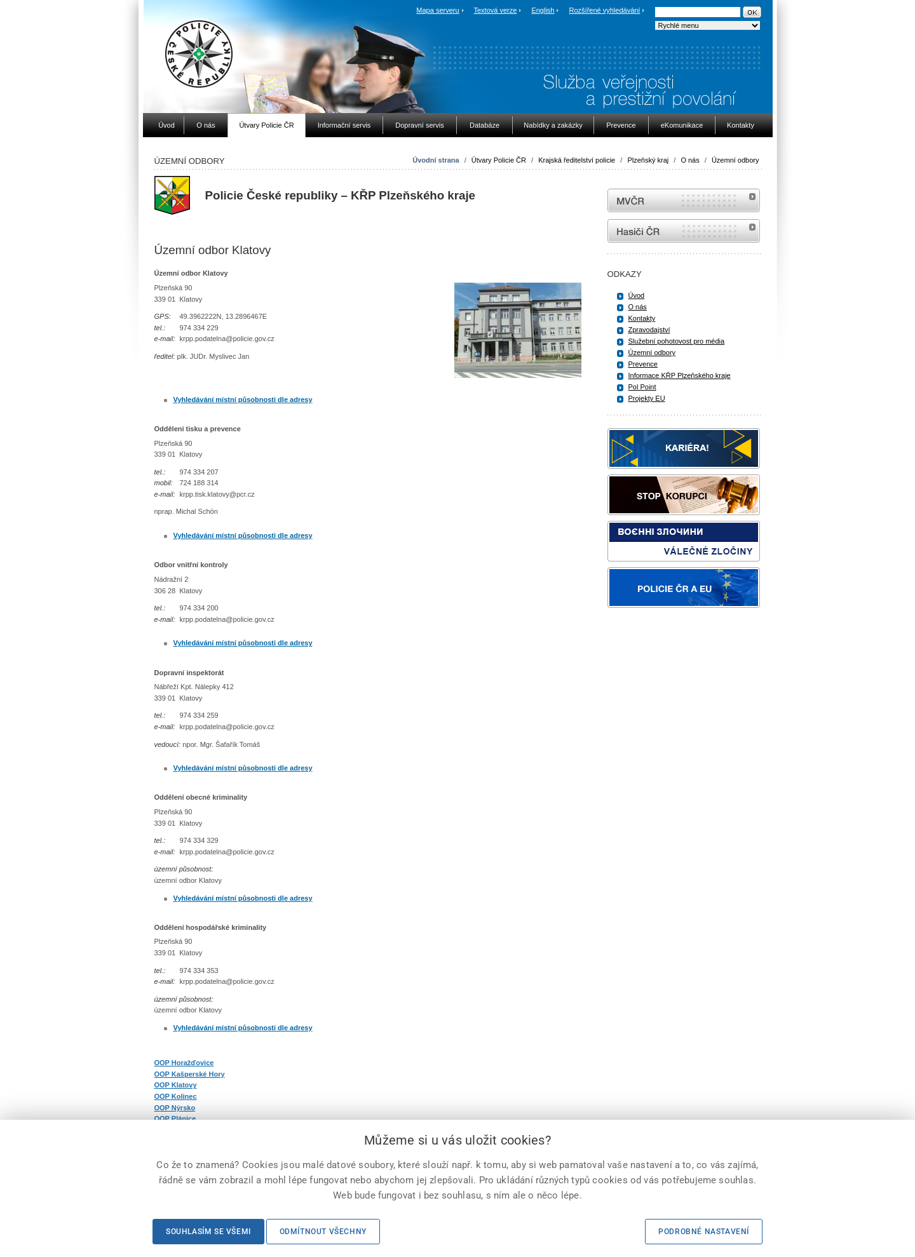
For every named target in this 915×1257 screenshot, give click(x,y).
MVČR (683, 200)
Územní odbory (735, 160)
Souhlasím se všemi (208, 1231)
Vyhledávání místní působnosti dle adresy (243, 399)
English (542, 10)
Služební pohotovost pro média (676, 341)
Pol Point (642, 387)
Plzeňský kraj (647, 160)
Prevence (643, 364)
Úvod (636, 295)
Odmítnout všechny (323, 1231)
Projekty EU (646, 398)
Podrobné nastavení (703, 1231)
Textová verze (495, 10)
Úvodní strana (435, 160)
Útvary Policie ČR (498, 160)
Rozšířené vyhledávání (604, 10)
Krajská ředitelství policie (576, 160)
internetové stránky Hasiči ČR (683, 231)
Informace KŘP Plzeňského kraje (679, 375)
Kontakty (642, 318)
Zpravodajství (649, 329)
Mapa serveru (437, 10)
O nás (690, 160)
